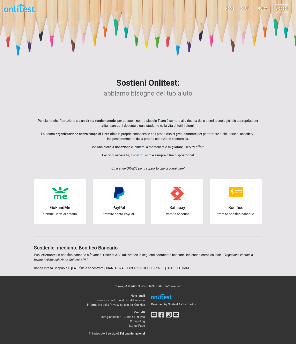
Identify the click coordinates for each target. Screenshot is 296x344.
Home (229, 8)
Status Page (137, 326)
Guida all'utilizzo (134, 317)
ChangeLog (137, 321)
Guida (263, 8)
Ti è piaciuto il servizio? (117, 333)
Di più (245, 8)
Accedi (282, 8)
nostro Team (142, 155)
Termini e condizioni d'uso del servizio (120, 300)
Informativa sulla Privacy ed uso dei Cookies (116, 305)
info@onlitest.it (111, 317)
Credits (191, 304)
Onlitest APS (176, 304)
